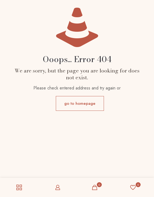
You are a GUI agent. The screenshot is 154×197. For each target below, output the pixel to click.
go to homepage (79, 103)
